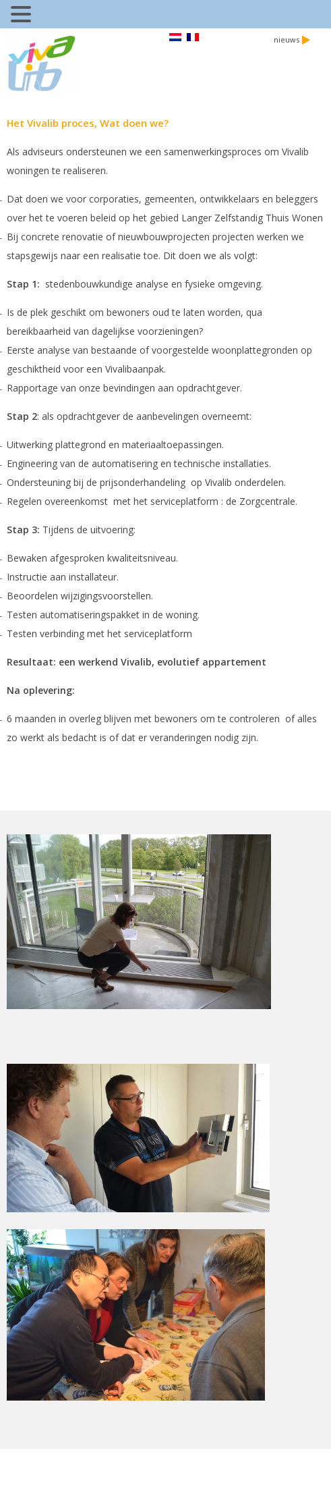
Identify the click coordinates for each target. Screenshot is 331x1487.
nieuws (292, 39)
